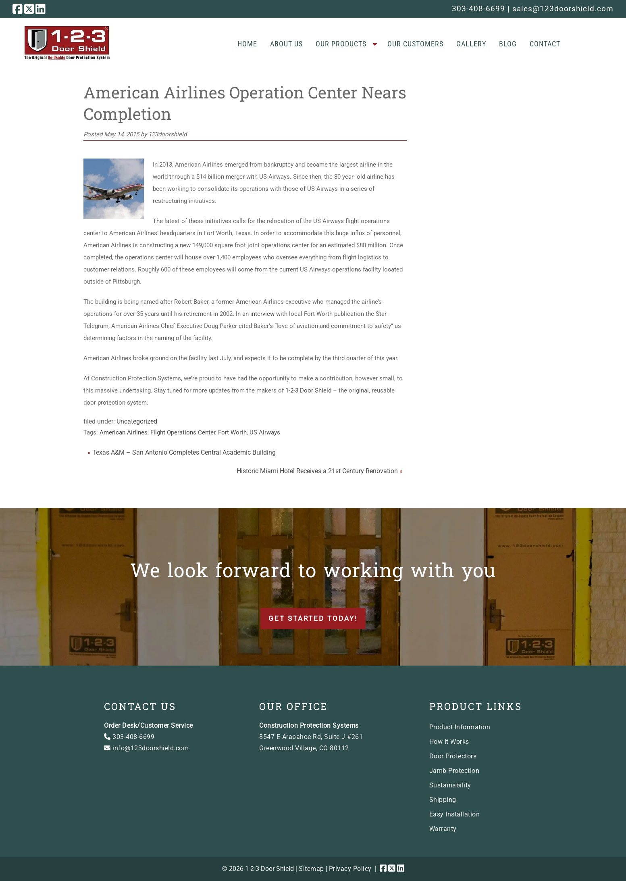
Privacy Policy (350, 869)
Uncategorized (136, 421)
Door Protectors (453, 756)
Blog (508, 44)
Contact (545, 44)
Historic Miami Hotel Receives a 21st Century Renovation (317, 471)
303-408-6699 (478, 8)
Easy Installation (454, 814)
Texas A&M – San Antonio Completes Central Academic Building (184, 452)
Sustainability (450, 785)
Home (247, 44)
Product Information (460, 727)
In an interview (255, 313)
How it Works (449, 741)
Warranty (443, 829)
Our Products (341, 44)
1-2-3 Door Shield (308, 390)
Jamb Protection (454, 771)
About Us (286, 44)
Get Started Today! (313, 618)
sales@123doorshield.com (563, 8)
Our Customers (415, 44)
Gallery (471, 44)
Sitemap (311, 869)
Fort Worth (232, 432)
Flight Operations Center (182, 432)
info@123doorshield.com (146, 748)
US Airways (265, 432)
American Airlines (124, 432)
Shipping (442, 800)
